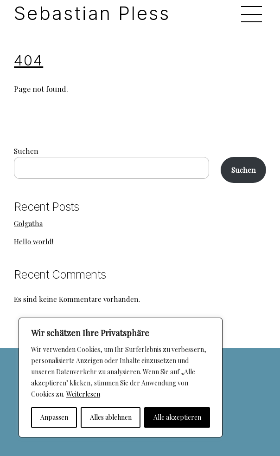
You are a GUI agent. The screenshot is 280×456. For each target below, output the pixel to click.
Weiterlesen (83, 394)
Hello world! (33, 241)
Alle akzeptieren (177, 417)
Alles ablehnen (111, 417)
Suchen (26, 151)
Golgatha (28, 223)
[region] (121, 377)
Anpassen (54, 417)
